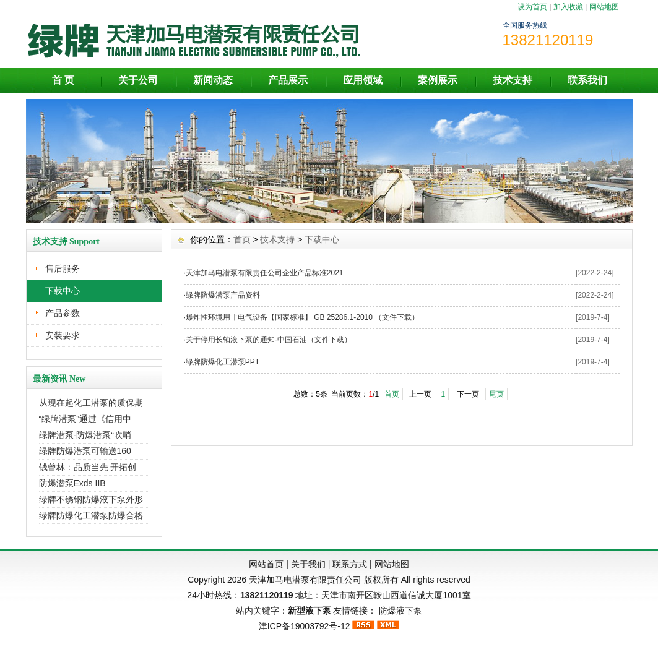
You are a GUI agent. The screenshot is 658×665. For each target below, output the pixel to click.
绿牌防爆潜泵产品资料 (223, 295)
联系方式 (349, 564)
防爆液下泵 (400, 611)
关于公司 (138, 80)
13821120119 (266, 595)
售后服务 (62, 268)
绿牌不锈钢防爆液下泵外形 (91, 499)
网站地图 (604, 6)
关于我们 (308, 564)
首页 (242, 239)
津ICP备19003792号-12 (304, 626)
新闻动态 (213, 80)
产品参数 (62, 313)
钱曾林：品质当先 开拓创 (88, 467)
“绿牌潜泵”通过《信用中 (85, 419)
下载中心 (62, 291)
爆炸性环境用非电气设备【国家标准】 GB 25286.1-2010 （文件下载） (302, 317)
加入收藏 (568, 6)
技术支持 (512, 80)
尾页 (496, 394)
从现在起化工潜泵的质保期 (91, 403)
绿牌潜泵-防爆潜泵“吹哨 (85, 435)
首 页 (63, 80)
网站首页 (266, 564)
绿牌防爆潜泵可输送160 (85, 451)
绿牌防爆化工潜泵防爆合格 (91, 515)
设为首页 (532, 6)
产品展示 (288, 80)
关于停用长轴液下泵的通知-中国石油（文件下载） (269, 339)
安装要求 (62, 335)
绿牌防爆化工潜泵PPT (222, 362)
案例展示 (437, 80)
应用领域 (363, 80)
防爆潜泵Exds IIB (72, 483)
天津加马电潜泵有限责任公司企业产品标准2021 (265, 272)
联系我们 (587, 80)
